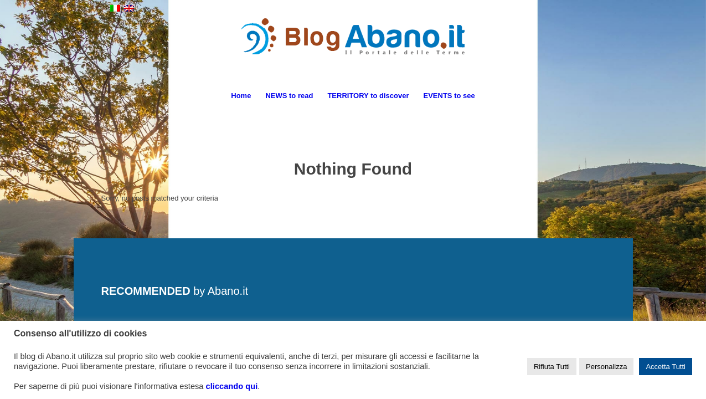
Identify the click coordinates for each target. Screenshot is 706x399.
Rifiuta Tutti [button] (552, 366)
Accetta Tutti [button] (666, 366)
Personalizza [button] (606, 366)
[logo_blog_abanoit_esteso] (353, 49)
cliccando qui (232, 386)
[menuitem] (241, 96)
